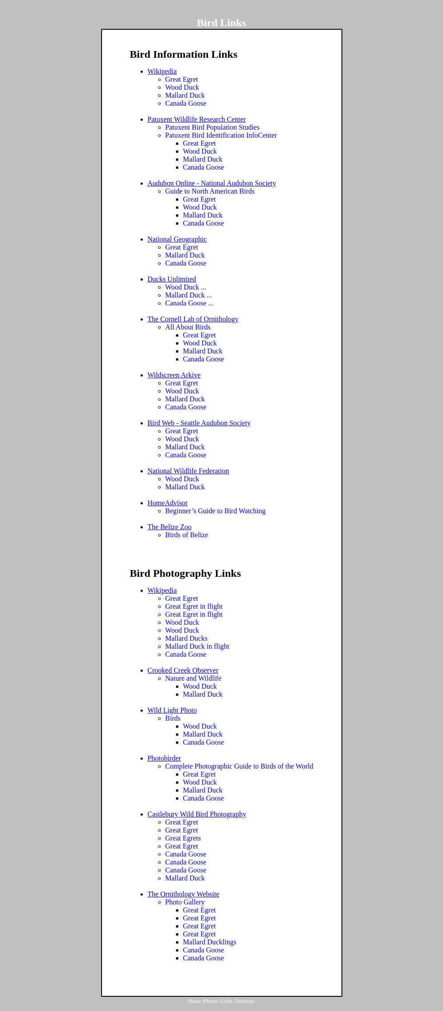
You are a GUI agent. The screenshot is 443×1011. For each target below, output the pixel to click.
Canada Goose (186, 103)
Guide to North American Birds (210, 191)
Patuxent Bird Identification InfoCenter (221, 135)
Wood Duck (182, 87)
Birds (173, 718)
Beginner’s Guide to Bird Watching (215, 511)
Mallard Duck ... (188, 295)
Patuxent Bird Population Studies (212, 127)
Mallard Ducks (186, 638)
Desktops (245, 1001)
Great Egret (181, 79)
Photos (211, 1001)
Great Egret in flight (194, 606)
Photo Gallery (185, 902)
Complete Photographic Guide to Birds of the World (239, 766)
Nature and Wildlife (193, 678)
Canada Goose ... (189, 303)
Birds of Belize (186, 535)
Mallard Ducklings (209, 942)
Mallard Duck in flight (197, 646)
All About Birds (188, 327)
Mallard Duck (185, 95)
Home (194, 1001)
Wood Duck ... (185, 287)
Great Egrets (183, 838)
